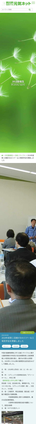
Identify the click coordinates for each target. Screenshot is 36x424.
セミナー (7, 346)
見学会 (25, 346)
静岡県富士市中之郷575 (11, 380)
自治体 (16, 346)
